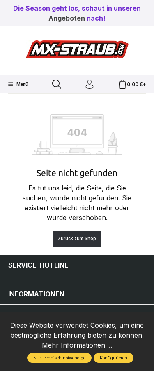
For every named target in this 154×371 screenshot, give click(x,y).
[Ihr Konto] (89, 84)
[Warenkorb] (132, 84)
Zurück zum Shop (77, 238)
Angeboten (66, 18)
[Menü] (18, 84)
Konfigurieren (113, 357)
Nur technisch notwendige (59, 357)
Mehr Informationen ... (77, 345)
